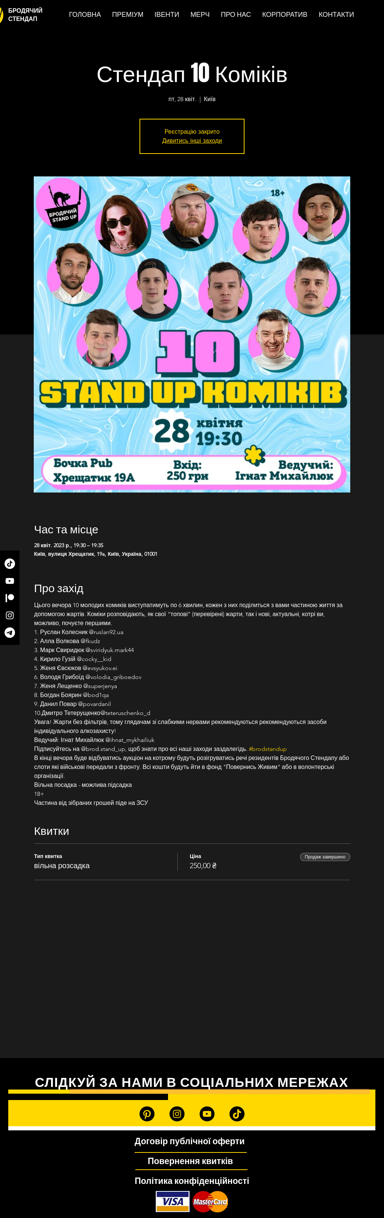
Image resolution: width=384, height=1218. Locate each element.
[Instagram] (9, 615)
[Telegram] (9, 632)
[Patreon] (9, 598)
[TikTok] (9, 563)
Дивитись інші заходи (192, 140)
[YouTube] (9, 581)
